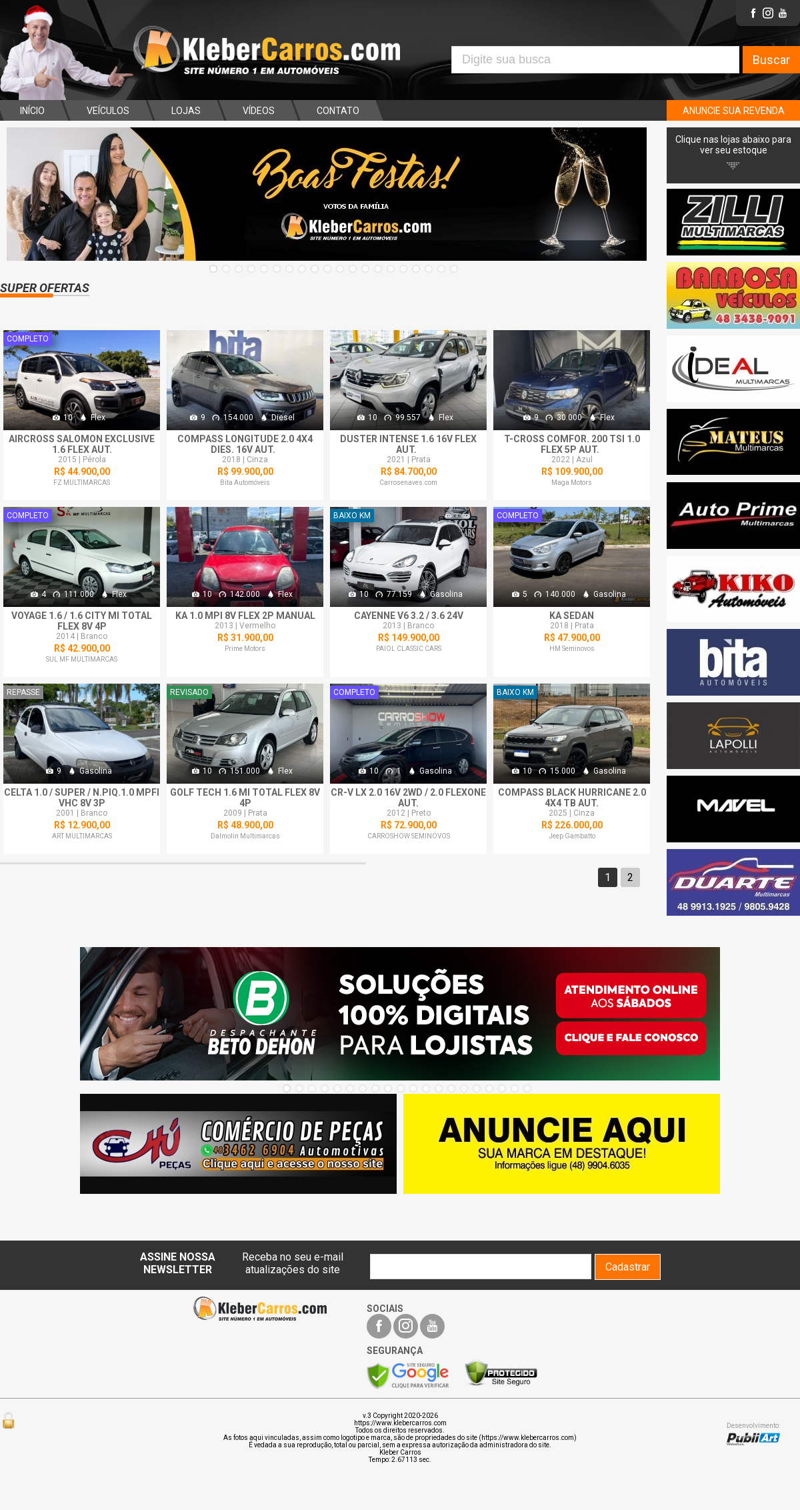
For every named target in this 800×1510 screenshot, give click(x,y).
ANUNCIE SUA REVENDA (734, 110)
